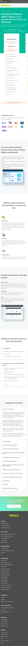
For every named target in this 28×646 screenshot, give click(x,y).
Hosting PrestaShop (5, 575)
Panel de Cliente (23, 1)
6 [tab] (14, 98)
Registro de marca (5, 623)
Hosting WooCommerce (6, 585)
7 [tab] (15, 98)
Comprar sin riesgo (11, 50)
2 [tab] (9, 98)
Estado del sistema (5, 640)
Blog (2, 642)
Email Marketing (4, 619)
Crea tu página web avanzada (7, 536)
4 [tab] (12, 98)
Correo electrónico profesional (7, 607)
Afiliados (3, 599)
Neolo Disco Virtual (5, 570)
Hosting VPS (3, 566)
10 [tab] (19, 98)
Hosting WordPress (5, 572)
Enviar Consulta (4, 632)
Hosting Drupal (4, 579)
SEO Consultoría (4, 621)
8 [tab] (17, 98)
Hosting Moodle (4, 581)
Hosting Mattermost (5, 589)
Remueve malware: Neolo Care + (8, 550)
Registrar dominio (5, 523)
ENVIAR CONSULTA (14, 506)
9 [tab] (18, 98)
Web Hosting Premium (5, 562)
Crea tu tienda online (5, 538)
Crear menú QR (4, 542)
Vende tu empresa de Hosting (7, 601)
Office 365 (3, 609)
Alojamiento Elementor (6, 587)
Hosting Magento (4, 577)
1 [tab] (8, 98)
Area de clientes (4, 634)
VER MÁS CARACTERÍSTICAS (14, 102)
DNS (2, 638)
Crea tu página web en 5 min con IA (8, 534)
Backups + (3, 552)
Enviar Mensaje (15, 1)
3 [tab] (11, 98)
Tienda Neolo (4, 540)
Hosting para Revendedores (7, 564)
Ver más (6, 384)
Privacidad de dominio (5, 527)
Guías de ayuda (4, 636)
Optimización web (5, 626)
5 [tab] (13, 98)
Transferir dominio (5, 525)
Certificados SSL (4, 548)
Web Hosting (3, 560)
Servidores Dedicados (5, 568)
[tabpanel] (14, 65)
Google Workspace (5, 611)
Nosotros (3, 597)
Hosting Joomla (4, 583)
